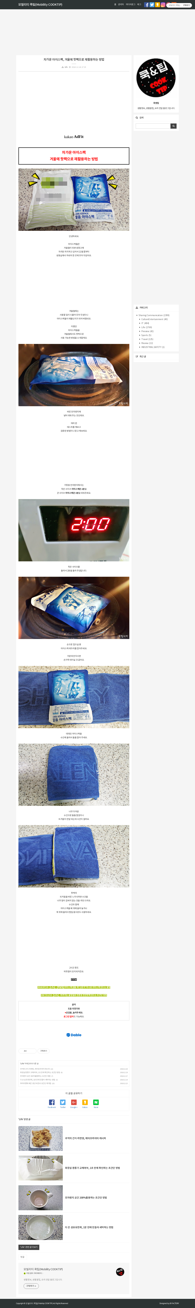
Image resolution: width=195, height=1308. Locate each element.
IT (145, 323)
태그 (139, 4)
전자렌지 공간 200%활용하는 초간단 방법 (35, 1076)
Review (147, 343)
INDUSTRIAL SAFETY (153, 347)
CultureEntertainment (154, 319)
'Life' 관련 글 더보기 (29, 1247)
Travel (147, 339)
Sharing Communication (153, 315)
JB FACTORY (174, 1303)
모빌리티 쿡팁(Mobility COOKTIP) (40, 5)
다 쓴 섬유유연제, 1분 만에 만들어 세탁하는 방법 (37, 1080)
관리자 (121, 4)
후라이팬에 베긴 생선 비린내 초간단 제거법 (35, 1083)
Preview (147, 331)
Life (66, 67)
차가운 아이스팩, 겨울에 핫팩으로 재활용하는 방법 (74, 60)
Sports (146, 335)
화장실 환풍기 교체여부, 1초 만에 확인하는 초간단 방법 (40, 1073)
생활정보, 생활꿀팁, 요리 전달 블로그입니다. (43, 1280)
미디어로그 (130, 4)
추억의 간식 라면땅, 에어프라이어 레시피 (35, 1069)
